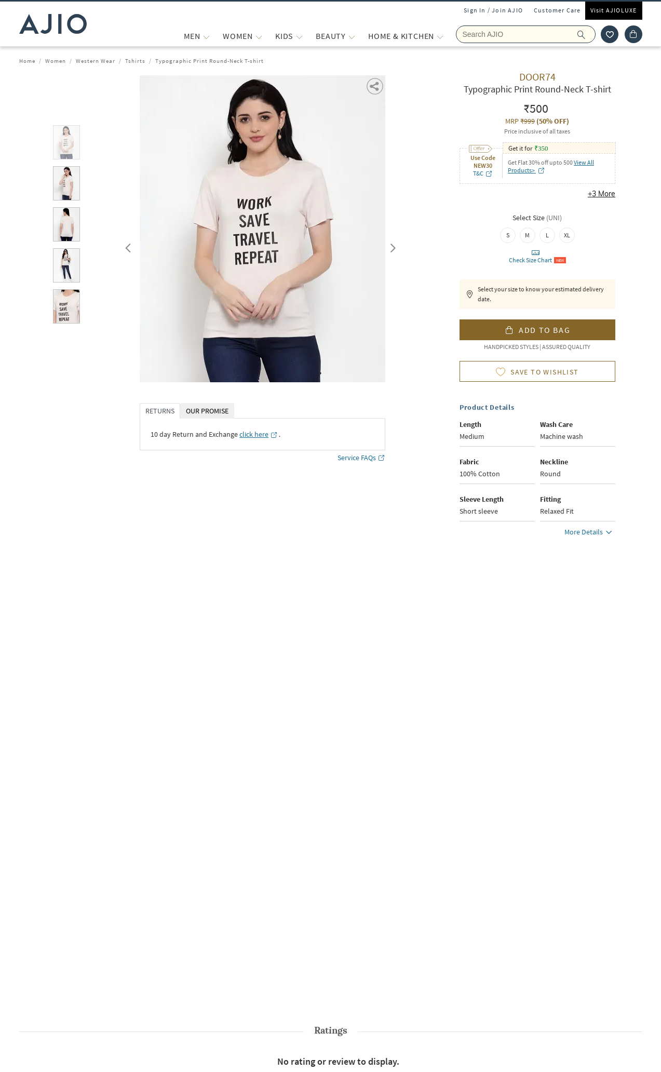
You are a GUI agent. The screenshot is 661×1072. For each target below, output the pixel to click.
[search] (586, 34)
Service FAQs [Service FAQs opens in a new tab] (361, 458)
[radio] (508, 235)
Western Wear (95, 60)
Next (391, 245)
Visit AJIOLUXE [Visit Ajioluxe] (613, 10)
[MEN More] (206, 36)
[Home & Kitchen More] (440, 36)
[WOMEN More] (259, 36)
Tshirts (135, 60)
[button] (375, 85)
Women (55, 60)
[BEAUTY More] (352, 36)
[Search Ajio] (526, 34)
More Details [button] (589, 533)
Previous (126, 245)
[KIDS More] (299, 36)
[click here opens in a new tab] (258, 434)
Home (27, 60)
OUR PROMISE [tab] (207, 411)
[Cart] (633, 34)
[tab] (66, 144)
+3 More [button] (601, 193)
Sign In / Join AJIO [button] (493, 10)
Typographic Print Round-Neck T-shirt (209, 60)
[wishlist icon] (609, 34)
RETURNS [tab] (159, 411)
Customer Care (557, 10)
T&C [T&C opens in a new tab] (483, 173)
